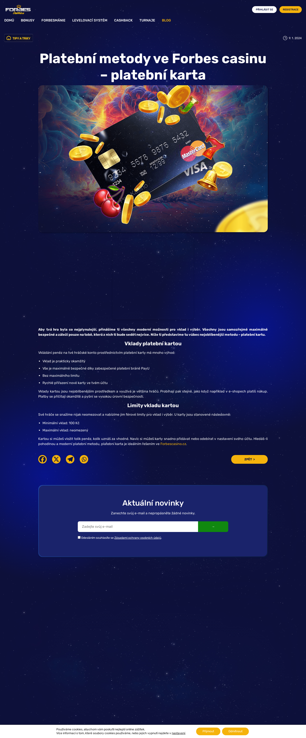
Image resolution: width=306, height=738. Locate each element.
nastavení (178, 733)
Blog (166, 20)
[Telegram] (70, 459)
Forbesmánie (53, 20)
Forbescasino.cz (173, 444)
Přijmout (208, 731)
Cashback (123, 20)
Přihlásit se (264, 9)
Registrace (290, 9)
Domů (9, 20)
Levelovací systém (89, 20)
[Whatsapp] (84, 459)
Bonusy (28, 20)
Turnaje (147, 20)
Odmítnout (235, 731)
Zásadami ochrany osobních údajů (137, 538)
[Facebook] (42, 459)
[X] (56, 459)
